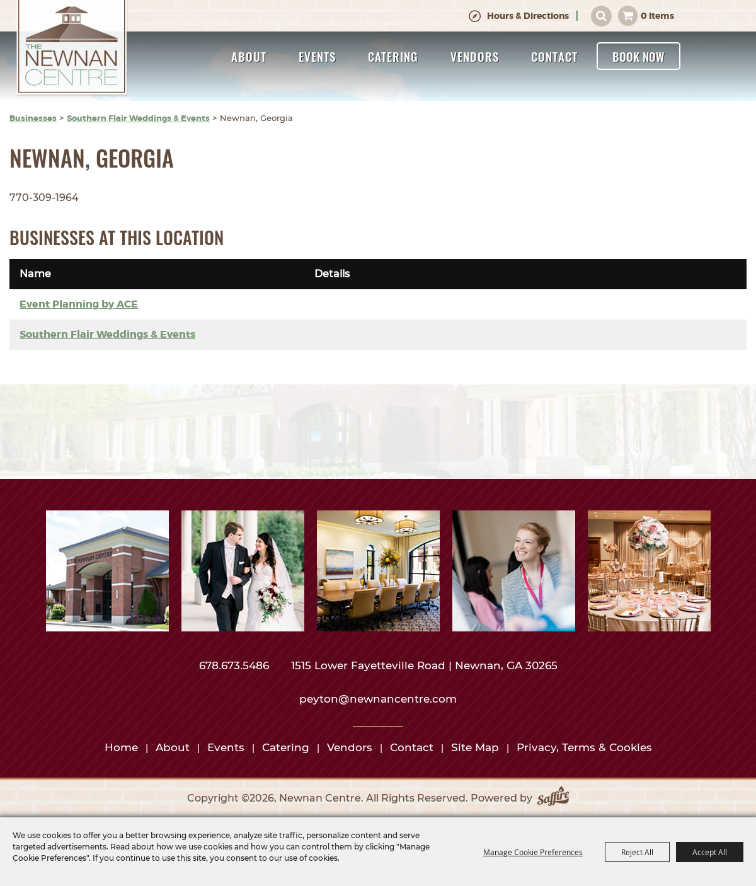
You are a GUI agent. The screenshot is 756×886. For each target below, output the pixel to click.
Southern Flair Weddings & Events (138, 118)
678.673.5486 (235, 665)
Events (317, 56)
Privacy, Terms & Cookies (584, 747)
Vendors (474, 56)
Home (121, 747)
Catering (393, 56)
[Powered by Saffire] (553, 798)
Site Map (475, 747)
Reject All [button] (637, 852)
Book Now (638, 56)
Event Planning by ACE (79, 304)
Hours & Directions (528, 15)
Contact (554, 56)
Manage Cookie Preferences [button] (533, 852)
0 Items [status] (657, 15)
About (248, 56)
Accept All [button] (709, 852)
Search (601, 16)
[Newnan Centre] (72, 48)
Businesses (33, 118)
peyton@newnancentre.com (378, 699)
